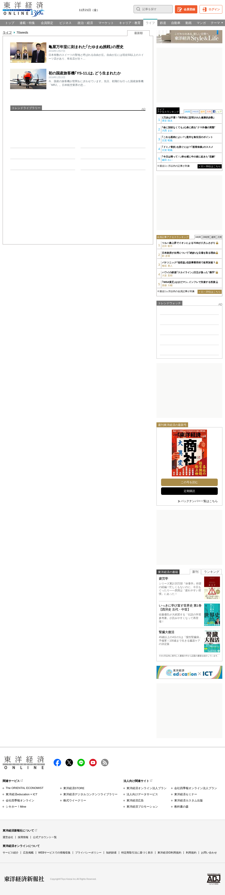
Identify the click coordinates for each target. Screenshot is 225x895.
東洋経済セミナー (185, 794)
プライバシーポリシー (88, 852)
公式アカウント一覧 (45, 837)
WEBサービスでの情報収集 (54, 852)
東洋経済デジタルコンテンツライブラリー (90, 794)
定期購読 (189, 491)
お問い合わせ (209, 852)
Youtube (93, 762)
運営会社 (8, 837)
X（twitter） (69, 762)
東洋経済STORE (74, 788)
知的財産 (111, 852)
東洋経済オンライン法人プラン (147, 788)
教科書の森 (181, 806)
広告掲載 (28, 852)
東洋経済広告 (135, 800)
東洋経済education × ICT (21, 794)
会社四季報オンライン (20, 800)
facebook (57, 762)
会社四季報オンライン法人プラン (195, 788)
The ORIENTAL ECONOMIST (25, 788)
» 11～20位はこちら (210, 291)
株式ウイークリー (74, 800)
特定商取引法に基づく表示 (137, 852)
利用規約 (191, 852)
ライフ (7, 32)
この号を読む (189, 482)
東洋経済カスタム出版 (188, 800)
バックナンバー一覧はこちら (199, 501)
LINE (81, 762)
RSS (105, 762)
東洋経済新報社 (24, 879)
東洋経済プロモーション (142, 806)
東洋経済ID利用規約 (169, 852)
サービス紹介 (10, 852)
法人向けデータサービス (142, 794)
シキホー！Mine (16, 806)
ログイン (214, 9)
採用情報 (23, 837)
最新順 (138, 33)
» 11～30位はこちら (210, 166)
